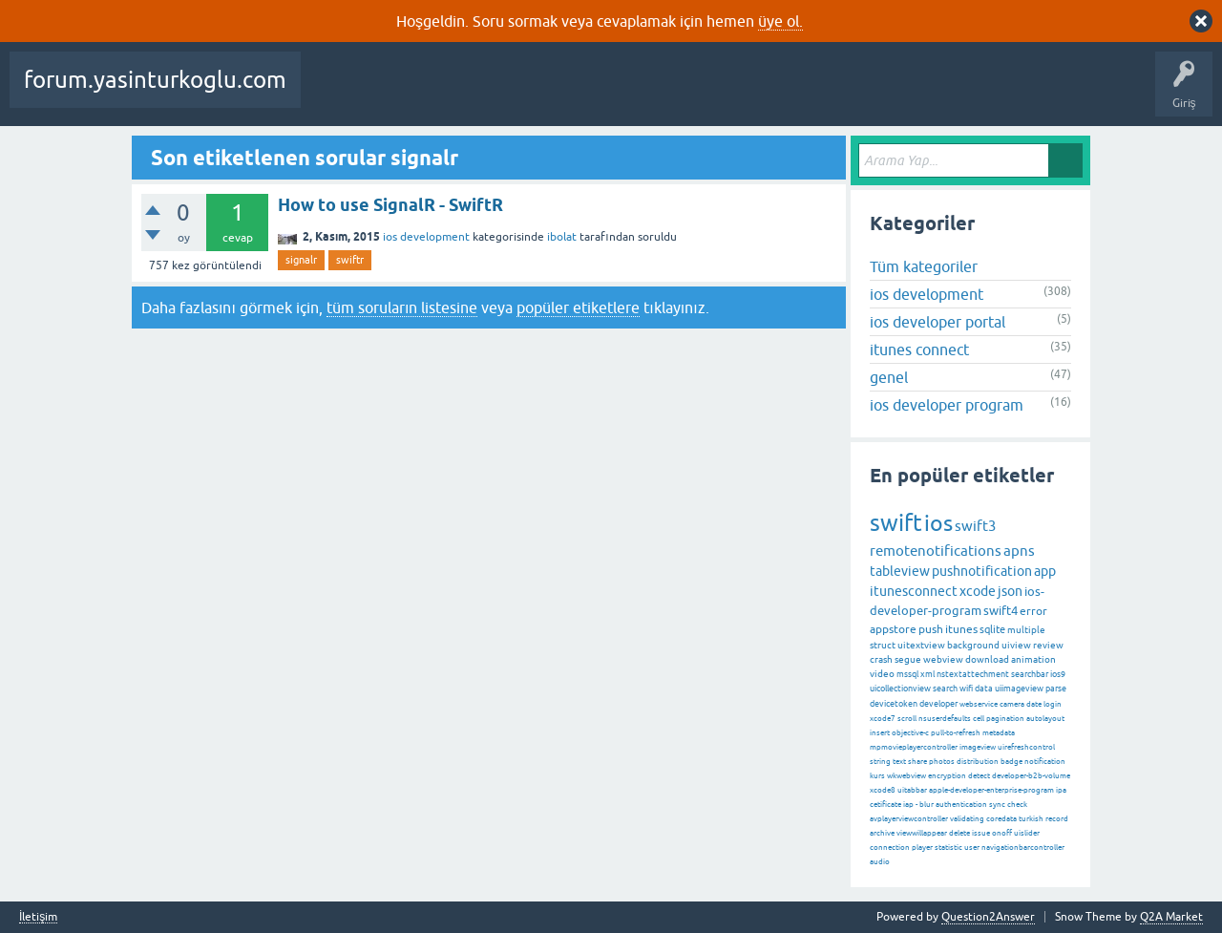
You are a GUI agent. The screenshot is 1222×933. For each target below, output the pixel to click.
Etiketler (593, 93)
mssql (907, 674)
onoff (1002, 833)
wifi (966, 688)
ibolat (562, 237)
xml (927, 674)
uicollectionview (900, 688)
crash (881, 659)
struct (882, 645)
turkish (1031, 819)
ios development (426, 237)
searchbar (1029, 674)
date (1034, 704)
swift (896, 523)
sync (997, 804)
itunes (961, 629)
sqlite (992, 629)
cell (978, 718)
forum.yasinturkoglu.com (155, 80)
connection (890, 847)
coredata (1001, 819)
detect (979, 776)
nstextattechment (973, 674)
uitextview (921, 645)
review (1048, 645)
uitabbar (912, 790)
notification (1044, 761)
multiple (1026, 630)
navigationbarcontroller (1022, 847)
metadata (998, 733)
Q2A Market (1171, 916)
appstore (893, 629)
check (1017, 804)
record (1056, 819)
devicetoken (893, 704)
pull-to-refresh (955, 733)
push (930, 629)
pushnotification (982, 571)
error (1033, 611)
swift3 (975, 526)
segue (908, 659)
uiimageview (1019, 688)
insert (880, 733)
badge (1011, 761)
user (972, 847)
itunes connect (919, 349)
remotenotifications (935, 550)
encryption (947, 776)
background (973, 645)
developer (938, 704)
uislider (1027, 833)
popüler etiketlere (578, 307)
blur (926, 804)
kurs (877, 776)
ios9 (1057, 674)
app (1045, 571)
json (1010, 591)
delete (959, 833)
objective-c (910, 733)
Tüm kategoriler (924, 266)
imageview (977, 747)
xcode (977, 591)
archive (882, 833)
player (922, 847)
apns (1019, 550)
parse (1055, 688)
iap (908, 804)
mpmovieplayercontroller (914, 747)
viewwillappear (921, 833)
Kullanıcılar (745, 93)
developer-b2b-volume (1031, 776)
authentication (961, 804)
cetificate (885, 804)
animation (1033, 659)
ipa (1061, 790)
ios (938, 523)
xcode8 (882, 790)
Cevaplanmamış (507, 93)
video (882, 673)
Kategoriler (665, 93)
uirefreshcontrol (1026, 747)
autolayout (1045, 718)
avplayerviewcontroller (909, 819)
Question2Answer (988, 916)
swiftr (350, 259)
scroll (906, 718)
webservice (978, 704)
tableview (900, 571)
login (1052, 704)
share (917, 761)
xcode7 (882, 718)
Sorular (334, 93)
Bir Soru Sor (824, 93)
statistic (948, 847)
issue (981, 833)
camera (1012, 704)
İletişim (38, 917)
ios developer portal (937, 321)
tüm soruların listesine (402, 307)
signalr (301, 259)
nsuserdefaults (944, 718)
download (987, 659)
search (945, 688)
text (899, 761)
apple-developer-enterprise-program (991, 790)
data (984, 688)
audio (880, 862)
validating (967, 819)
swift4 (1000, 611)
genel (889, 377)
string (880, 761)
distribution (978, 761)
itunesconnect (914, 591)
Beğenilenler (408, 93)
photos (942, 761)
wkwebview (906, 776)
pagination (1005, 718)
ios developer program (946, 404)
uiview (1016, 645)
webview (943, 659)
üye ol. (780, 21)
